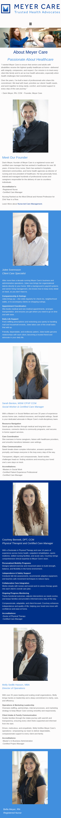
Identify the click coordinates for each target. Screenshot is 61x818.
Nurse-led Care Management (30, 204)
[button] (30, 24)
